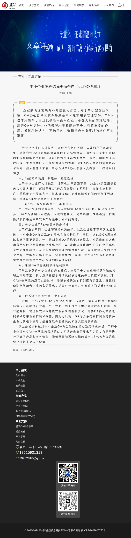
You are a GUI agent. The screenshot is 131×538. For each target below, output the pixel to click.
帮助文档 (20, 441)
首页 (21, 5)
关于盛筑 (35, 5)
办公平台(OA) (23, 400)
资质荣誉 (20, 385)
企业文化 (20, 380)
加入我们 (109, 5)
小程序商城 (22, 406)
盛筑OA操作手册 (24, 426)
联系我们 (20, 390)
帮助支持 (95, 5)
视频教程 (20, 431)
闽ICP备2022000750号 (93, 530)
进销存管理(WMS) (25, 416)
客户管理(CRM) (24, 411)
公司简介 (20, 375)
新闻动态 (80, 5)
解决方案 (64, 5)
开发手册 (20, 436)
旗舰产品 (50, 5)
